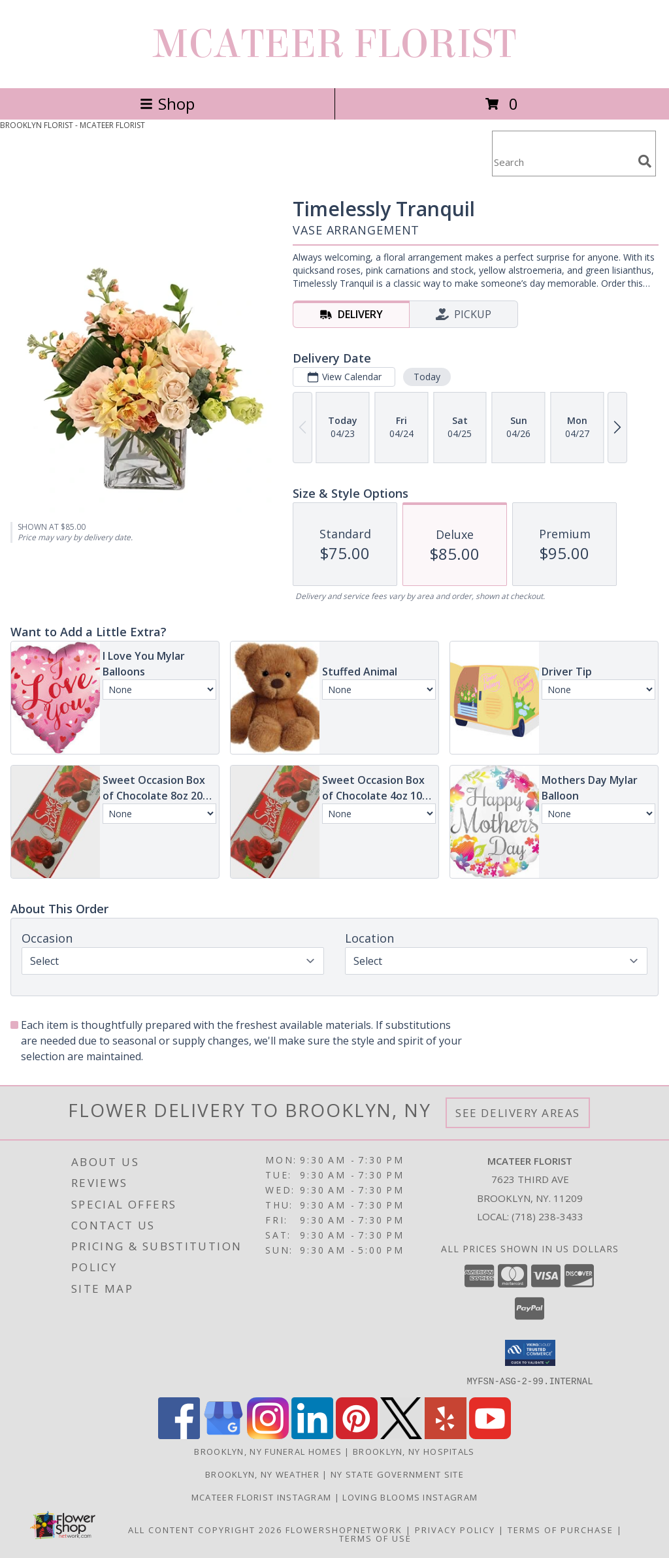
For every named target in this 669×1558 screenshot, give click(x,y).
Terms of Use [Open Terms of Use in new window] (375, 1538)
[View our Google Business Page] (223, 1435)
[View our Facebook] (179, 1435)
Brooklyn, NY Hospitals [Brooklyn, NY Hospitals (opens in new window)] (414, 1451)
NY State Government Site (397, 1474)
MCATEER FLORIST (334, 44)
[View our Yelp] (445, 1435)
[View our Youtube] (490, 1435)
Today (427, 376)
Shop (167, 103)
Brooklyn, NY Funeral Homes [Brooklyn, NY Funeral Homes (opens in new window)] (268, 1451)
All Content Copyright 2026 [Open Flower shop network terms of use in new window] (205, 1529)
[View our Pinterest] (357, 1435)
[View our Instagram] (268, 1435)
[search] (644, 161)
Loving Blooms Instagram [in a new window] (410, 1496)
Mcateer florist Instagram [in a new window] (262, 1496)
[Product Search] (562, 162)
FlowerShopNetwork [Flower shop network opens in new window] (344, 1529)
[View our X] (401, 1435)
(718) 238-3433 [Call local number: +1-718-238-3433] (547, 1216)
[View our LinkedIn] (312, 1435)
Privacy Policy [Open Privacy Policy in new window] (455, 1529)
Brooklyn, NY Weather (262, 1474)
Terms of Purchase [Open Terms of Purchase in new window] (560, 1529)
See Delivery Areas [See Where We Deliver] (517, 1112)
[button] (530, 1353)
